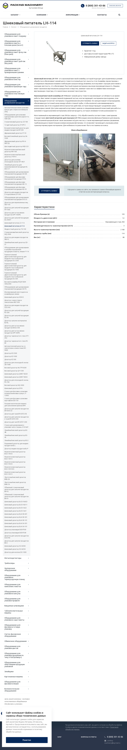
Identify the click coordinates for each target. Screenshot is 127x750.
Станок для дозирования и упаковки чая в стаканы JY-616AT (16, 426)
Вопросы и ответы (88, 737)
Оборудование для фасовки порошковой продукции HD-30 (15, 188)
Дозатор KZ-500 (10, 359)
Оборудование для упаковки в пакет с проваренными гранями (14, 70)
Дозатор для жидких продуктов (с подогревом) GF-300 (16, 193)
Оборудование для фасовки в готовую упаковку (12, 627)
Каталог (15, 15)
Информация (73, 15)
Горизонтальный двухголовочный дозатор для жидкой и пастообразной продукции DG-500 (15, 276)
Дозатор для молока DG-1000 (15, 552)
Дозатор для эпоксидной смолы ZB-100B (16, 363)
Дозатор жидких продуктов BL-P (16, 448)
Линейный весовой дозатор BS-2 (16, 440)
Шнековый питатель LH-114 (14, 226)
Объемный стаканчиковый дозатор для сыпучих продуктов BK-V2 (16, 489)
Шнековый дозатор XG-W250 (15, 549)
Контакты (102, 15)
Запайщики (9, 672)
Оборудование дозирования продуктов (14, 102)
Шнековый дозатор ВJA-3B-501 (15, 517)
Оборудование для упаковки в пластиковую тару (14, 94)
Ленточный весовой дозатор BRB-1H (15, 483)
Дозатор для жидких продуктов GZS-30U (16, 306)
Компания (42, 15)
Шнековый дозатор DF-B (13, 388)
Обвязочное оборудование (15, 641)
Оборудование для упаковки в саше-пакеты (14, 619)
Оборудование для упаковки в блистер (12, 78)
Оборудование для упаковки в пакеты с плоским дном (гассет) (13, 43)
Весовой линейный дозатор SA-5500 (16, 137)
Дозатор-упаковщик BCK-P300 (15, 529)
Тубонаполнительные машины (13, 612)
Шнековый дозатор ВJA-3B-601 (15, 514)
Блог (60, 737)
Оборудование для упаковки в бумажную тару (15, 86)
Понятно (27, 740)
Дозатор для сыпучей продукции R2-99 (16, 316)
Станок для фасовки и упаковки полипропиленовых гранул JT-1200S (15, 393)
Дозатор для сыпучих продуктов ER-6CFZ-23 (16, 409)
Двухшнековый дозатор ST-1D (15, 133)
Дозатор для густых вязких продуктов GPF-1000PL (14, 214)
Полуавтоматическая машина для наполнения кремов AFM (15, 404)
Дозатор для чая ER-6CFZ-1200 (15, 422)
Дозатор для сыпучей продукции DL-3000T (16, 219)
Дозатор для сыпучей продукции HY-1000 (16, 208)
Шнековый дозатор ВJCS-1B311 (15, 505)
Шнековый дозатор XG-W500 (15, 546)
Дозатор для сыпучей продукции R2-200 (16, 311)
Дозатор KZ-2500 (10, 353)
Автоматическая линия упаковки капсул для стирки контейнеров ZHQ (16, 109)
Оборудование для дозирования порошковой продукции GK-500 (16, 173)
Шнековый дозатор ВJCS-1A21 (15, 511)
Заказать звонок (115, 5)
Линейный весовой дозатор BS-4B (16, 431)
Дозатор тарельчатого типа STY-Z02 (16, 337)
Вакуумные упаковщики (14, 606)
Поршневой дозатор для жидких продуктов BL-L (16, 444)
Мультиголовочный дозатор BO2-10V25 (14, 463)
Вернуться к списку (11, 713)
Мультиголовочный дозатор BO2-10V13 (14, 473)
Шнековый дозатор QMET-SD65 (16, 377)
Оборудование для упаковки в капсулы (12, 593)
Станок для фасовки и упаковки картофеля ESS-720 (15, 399)
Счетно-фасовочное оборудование (12, 635)
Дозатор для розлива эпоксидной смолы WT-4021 (14, 161)
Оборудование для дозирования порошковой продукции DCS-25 (16, 198)
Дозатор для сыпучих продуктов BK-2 (16, 542)
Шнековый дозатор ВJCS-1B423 (15, 501)
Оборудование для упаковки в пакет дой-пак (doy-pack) (14, 61)
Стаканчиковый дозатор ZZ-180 (16, 122)
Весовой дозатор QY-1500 (14, 371)
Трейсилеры (9, 563)
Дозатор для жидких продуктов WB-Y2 (16, 238)
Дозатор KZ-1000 (10, 356)
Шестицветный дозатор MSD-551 (16, 146)
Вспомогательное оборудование (11, 690)
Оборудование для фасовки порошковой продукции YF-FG (15, 178)
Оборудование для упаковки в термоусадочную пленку (14, 577)
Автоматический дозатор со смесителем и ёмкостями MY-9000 (15, 348)
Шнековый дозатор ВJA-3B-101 (15, 520)
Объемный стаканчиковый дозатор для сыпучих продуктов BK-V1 (16, 496)
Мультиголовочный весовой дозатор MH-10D (14, 150)
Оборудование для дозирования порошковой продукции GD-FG (16, 288)
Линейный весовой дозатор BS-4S (16, 436)
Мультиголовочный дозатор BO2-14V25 (14, 453)
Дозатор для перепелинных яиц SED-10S (16, 203)
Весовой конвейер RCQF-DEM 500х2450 (15, 283)
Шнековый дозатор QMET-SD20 (16, 374)
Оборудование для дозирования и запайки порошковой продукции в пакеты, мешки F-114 (16, 249)
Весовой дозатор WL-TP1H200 (15, 367)
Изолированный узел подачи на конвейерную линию (16, 293)
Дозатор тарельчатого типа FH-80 (16, 342)
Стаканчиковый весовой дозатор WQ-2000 (16, 233)
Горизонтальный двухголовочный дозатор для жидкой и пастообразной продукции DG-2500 (15, 257)
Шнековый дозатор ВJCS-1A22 (15, 508)
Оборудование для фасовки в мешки (12, 683)
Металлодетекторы (12, 558)
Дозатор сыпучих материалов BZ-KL (15, 321)
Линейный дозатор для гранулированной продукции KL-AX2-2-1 (16, 167)
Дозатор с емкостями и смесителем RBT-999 (13, 301)
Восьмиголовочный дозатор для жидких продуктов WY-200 (16, 129)
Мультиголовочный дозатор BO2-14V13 (14, 458)
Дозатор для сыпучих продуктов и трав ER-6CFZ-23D (16, 418)
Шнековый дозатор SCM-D (14, 297)
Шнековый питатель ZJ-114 (14, 223)
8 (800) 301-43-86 (95, 5)
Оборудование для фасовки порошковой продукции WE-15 (15, 183)
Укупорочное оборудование (10, 569)
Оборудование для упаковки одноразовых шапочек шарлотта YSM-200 (16, 117)
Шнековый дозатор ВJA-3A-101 (15, 526)
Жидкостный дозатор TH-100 (15, 229)
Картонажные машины (13, 677)
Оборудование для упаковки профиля (12, 600)
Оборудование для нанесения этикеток (12, 585)
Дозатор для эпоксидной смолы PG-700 (16, 381)
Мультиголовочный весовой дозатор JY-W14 (14, 155)
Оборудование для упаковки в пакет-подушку (15, 35)
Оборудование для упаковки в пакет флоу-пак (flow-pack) (15, 52)
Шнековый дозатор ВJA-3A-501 (15, 523)
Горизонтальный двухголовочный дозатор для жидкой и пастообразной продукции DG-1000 (15, 266)
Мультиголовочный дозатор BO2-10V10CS (14, 468)
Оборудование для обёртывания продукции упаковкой (14, 664)
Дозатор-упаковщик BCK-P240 (15, 532)
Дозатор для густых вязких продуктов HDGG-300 (14, 327)
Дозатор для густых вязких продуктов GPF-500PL (14, 332)
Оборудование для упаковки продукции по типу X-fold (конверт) (14, 655)
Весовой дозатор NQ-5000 (14, 385)
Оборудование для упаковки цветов (12, 647)
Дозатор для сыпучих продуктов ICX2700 (16, 537)
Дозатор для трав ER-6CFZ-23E (15, 414)
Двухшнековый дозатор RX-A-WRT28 (15, 142)
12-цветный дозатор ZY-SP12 (15, 125)
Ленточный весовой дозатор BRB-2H (15, 478)
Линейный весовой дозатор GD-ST (16, 243)
